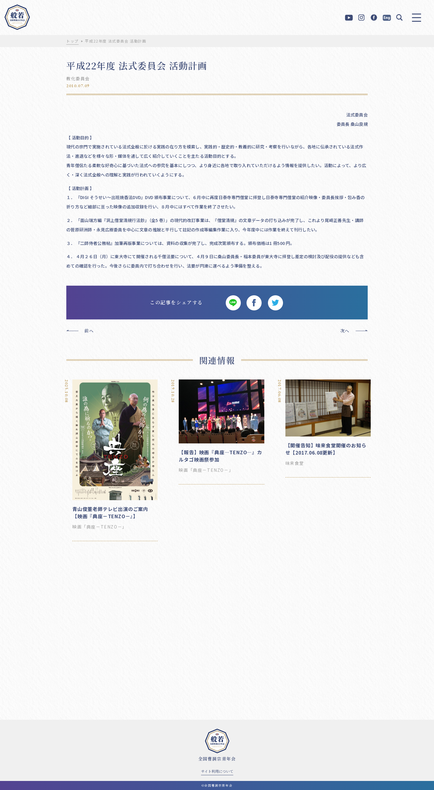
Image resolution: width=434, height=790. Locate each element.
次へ (345, 331)
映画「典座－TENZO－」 (99, 527)
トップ (72, 40)
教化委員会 (78, 78)
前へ (89, 331)
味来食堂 (294, 463)
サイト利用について (217, 771)
